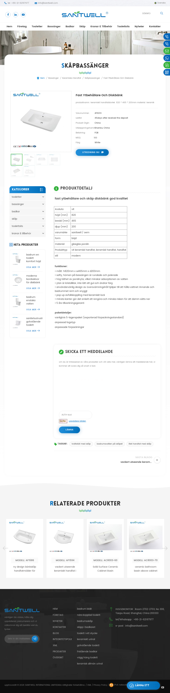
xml (55, 645)
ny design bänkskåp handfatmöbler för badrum (24, 619)
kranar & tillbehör (101, 26)
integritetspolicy (63, 639)
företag (22, 26)
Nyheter (139, 26)
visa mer (33, 267)
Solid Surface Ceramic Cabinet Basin (105, 619)
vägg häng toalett (87, 657)
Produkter (59, 651)
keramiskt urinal (86, 639)
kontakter (155, 26)
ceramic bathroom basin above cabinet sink (145, 619)
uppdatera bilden (77, 421)
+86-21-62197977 (20, 3)
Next (164, 598)
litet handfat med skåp (140, 444)
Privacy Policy (100, 685)
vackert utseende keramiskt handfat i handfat (65, 619)
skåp (82, 26)
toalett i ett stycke (87, 633)
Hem (9, 26)
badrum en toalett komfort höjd (33, 258)
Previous (5, 598)
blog (56, 633)
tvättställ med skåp (81, 444)
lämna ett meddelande (140, 685)
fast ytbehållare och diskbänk (88, 378)
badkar (70, 26)
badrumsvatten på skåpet (110, 444)
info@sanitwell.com (48, 3)
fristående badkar (87, 651)
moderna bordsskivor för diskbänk (33, 279)
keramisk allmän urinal (90, 663)
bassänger (54, 26)
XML (89, 685)
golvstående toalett (88, 645)
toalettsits (123, 26)
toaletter (37, 26)
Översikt (58, 657)
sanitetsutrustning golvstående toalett (34, 322)
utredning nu (91, 152)
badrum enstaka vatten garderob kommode (32, 300)
